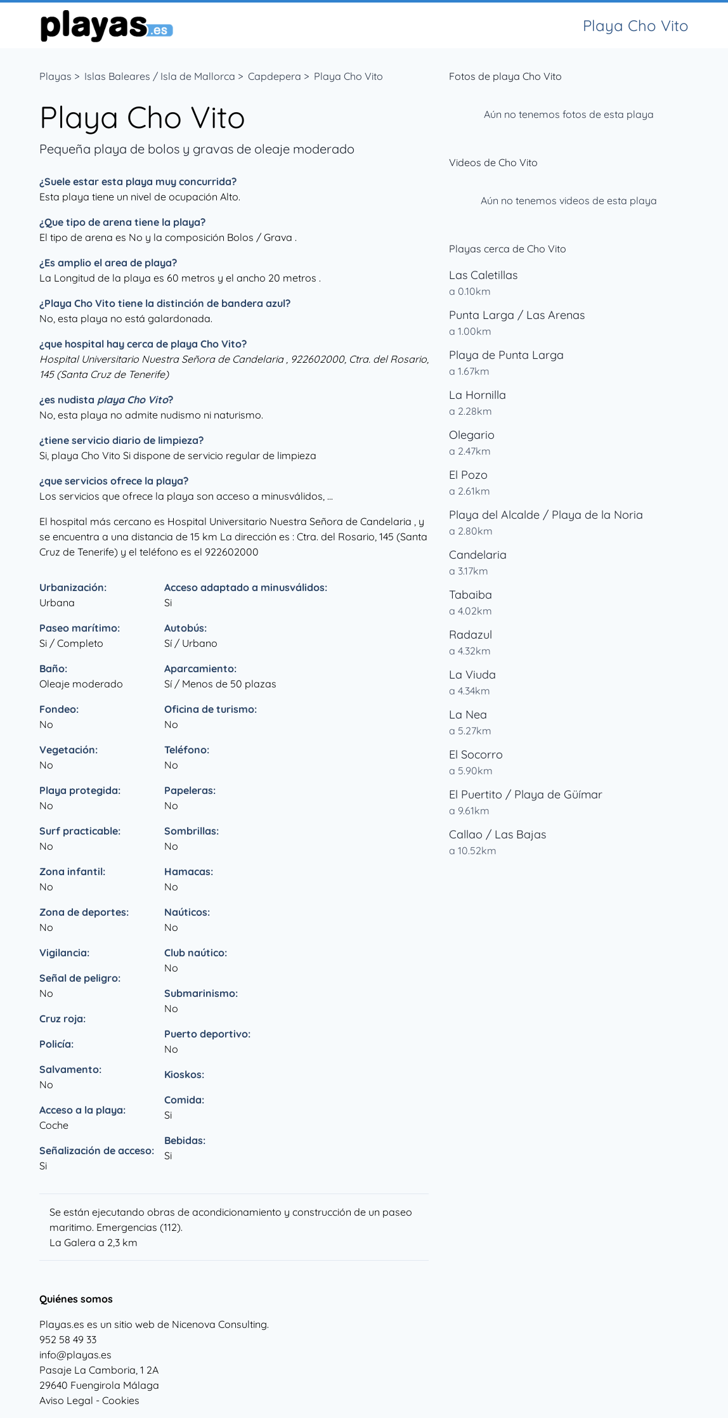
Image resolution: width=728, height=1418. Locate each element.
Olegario (472, 434)
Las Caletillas (483, 275)
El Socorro (476, 754)
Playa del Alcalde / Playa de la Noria (546, 514)
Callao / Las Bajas (497, 834)
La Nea (468, 714)
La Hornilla (477, 394)
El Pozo (468, 474)
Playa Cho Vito (348, 76)
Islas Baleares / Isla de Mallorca (159, 76)
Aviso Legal (66, 1400)
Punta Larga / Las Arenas (517, 315)
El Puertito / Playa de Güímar (525, 794)
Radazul (470, 634)
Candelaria (478, 554)
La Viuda (472, 674)
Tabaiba (470, 594)
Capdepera (274, 76)
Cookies (121, 1400)
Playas (55, 76)
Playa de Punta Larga (506, 355)
